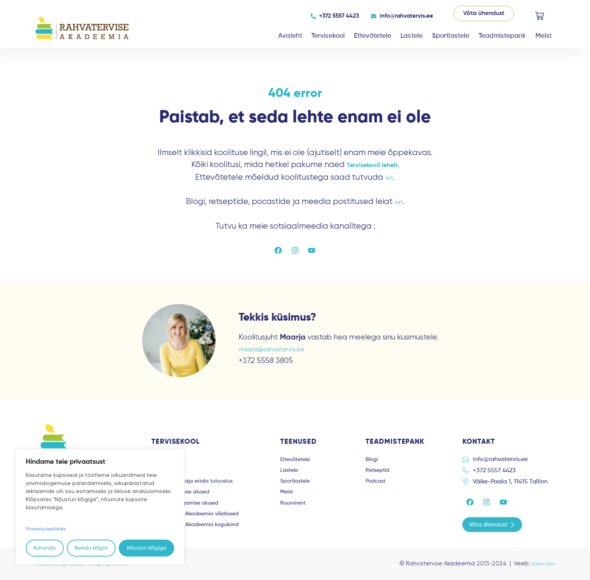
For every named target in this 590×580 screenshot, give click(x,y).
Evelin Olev (540, 563)
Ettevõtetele (372, 36)
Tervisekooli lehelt (371, 165)
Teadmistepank (502, 36)
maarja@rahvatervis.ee (278, 351)
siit (389, 177)
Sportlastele (450, 36)
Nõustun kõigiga (146, 548)
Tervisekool (328, 36)
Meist (543, 36)
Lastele (412, 36)
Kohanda (44, 548)
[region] (99, 507)
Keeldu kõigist (91, 548)
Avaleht (290, 36)
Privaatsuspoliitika (49, 529)
